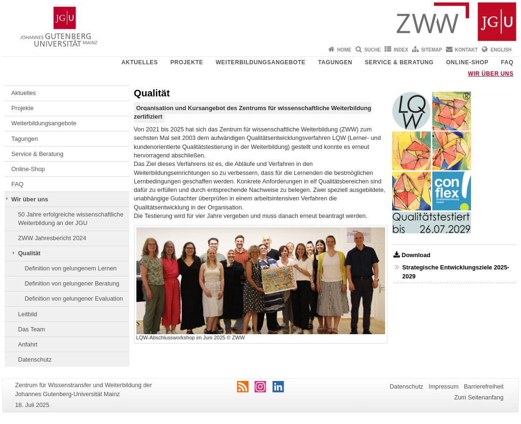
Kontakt (466, 49)
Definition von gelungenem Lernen (71, 268)
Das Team (31, 329)
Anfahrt (27, 344)
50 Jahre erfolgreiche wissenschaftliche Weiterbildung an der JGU (70, 218)
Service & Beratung (399, 62)
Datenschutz (34, 359)
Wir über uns (490, 73)
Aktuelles (139, 62)
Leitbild (27, 314)
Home (344, 49)
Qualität (29, 253)
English (501, 49)
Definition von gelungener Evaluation (74, 298)
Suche (372, 49)
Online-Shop (467, 62)
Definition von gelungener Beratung (72, 283)
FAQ (507, 62)
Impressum (443, 386)
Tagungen (335, 62)
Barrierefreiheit (484, 386)
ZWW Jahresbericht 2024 (52, 238)
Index (401, 49)
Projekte (186, 62)
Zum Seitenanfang (479, 397)
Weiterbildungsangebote (261, 62)
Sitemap (431, 49)
